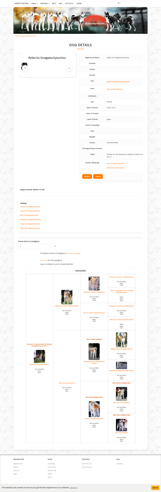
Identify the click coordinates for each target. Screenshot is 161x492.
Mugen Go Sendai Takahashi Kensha (118, 82)
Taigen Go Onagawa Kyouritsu (30, 224)
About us (16, 470)
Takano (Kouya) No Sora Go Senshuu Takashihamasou (121, 291)
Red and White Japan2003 (121, 409)
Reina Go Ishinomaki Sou (115, 89)
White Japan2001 (121, 326)
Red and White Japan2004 (121, 312)
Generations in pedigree (28, 241)
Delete (98, 176)
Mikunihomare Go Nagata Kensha (121, 341)
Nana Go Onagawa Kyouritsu (94, 410)
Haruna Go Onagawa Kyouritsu (30, 211)
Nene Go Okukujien (121, 426)
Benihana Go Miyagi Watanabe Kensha (121, 367)
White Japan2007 (121, 299)
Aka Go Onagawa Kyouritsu (115, 163)
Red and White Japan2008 (94, 298)
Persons (45, 3)
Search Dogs (52, 467)
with (67, 253)
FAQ (60, 3)
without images (75, 253)
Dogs (35, 3)
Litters (50, 477)
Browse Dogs (52, 470)
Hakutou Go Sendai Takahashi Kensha (121, 320)
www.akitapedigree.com (28, 36)
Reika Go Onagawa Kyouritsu (39, 357)
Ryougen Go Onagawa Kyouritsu (30, 219)
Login (79, 3)
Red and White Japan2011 (39, 371)
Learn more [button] (73, 488)
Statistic (69, 3)
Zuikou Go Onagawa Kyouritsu (30, 228)
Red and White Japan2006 (94, 319)
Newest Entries (21, 3)
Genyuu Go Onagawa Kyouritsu (30, 207)
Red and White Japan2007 (121, 283)
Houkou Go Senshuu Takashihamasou (121, 277)
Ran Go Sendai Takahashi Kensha (94, 313)
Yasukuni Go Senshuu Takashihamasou (121, 306)
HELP (54, 3)
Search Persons (87, 464)
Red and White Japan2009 (66, 312)
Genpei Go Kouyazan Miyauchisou (94, 284)
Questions (119, 464)
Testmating (51, 464)
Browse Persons (87, 467)
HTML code (43, 260)
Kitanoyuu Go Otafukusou (121, 395)
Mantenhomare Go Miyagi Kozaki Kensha (94, 353)
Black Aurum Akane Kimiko (115, 168)
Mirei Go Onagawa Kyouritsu (29, 215)
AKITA (17, 36)
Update (87, 176)
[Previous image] (25, 68)
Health (50, 474)
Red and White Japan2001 (121, 439)
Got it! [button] (155, 488)
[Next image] (69, 68)
